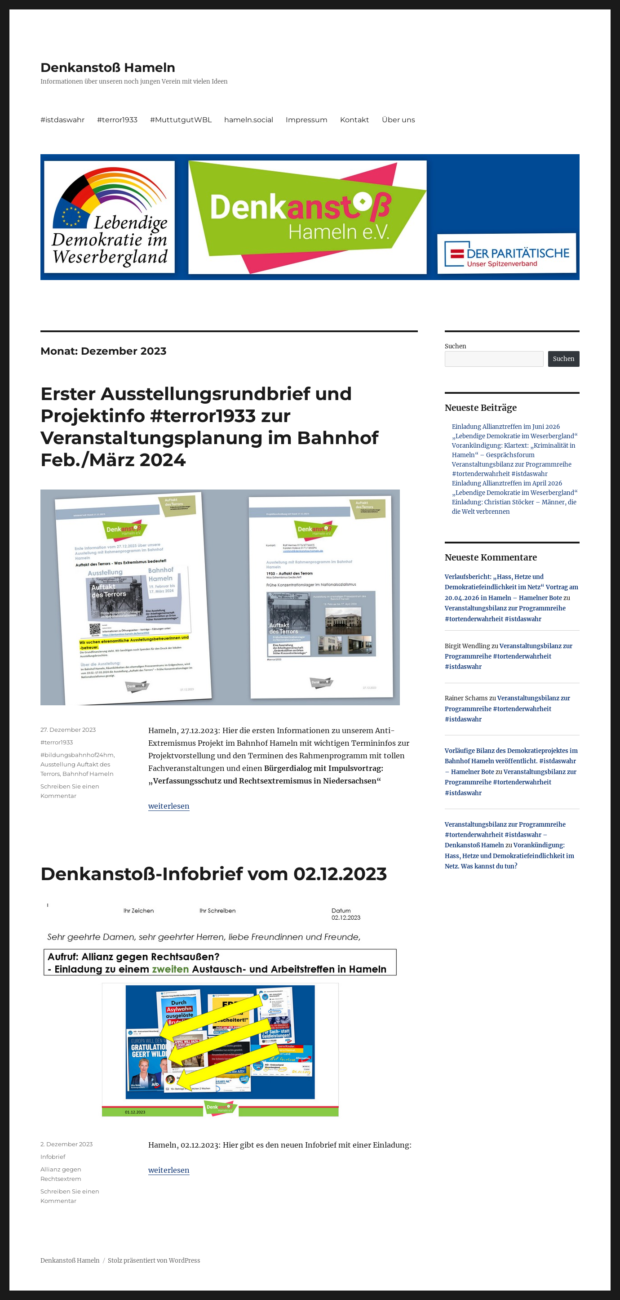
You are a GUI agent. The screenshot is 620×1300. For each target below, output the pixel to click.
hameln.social (248, 120)
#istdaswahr (62, 120)
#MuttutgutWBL (181, 120)
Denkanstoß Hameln (107, 67)
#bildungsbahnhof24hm (77, 754)
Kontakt (354, 120)
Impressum (307, 120)
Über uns (398, 120)
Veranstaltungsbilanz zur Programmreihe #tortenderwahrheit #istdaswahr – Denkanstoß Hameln (505, 835)
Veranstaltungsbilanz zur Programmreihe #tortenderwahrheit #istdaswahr (508, 656)
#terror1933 (117, 120)
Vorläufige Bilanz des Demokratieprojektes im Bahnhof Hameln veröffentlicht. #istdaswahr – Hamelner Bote (511, 761)
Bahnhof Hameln (88, 773)
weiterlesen (169, 805)
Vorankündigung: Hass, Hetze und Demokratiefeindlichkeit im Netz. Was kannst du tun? (509, 855)
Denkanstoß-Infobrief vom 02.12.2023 (213, 874)
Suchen (455, 346)
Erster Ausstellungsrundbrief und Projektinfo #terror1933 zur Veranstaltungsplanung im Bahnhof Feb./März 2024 (209, 427)
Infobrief (52, 1156)
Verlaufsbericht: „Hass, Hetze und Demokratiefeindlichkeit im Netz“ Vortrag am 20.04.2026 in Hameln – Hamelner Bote (511, 587)
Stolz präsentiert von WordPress (154, 1260)
